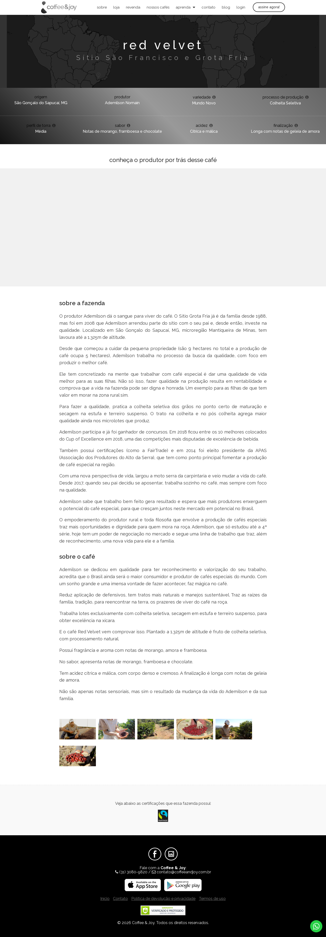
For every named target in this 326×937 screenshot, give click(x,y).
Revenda (133, 7)
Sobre (102, 7)
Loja (116, 7)
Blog (226, 7)
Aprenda (185, 7)
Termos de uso (212, 898)
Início (105, 898)
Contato (208, 7)
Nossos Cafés (158, 7)
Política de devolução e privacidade (163, 898)
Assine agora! (269, 7)
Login (240, 7)
